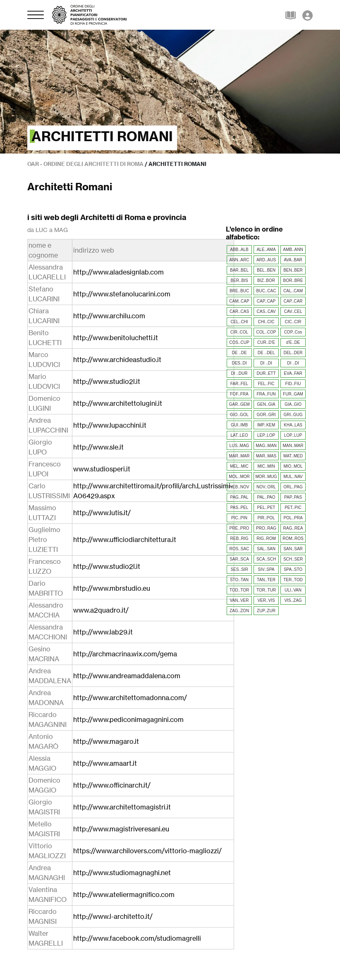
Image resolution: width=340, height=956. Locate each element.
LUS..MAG (239, 445)
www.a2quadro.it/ (101, 610)
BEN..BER (293, 270)
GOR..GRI (265, 414)
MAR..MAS (266, 456)
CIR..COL (239, 332)
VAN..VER (239, 600)
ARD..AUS (266, 260)
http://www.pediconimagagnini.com (128, 719)
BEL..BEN (266, 270)
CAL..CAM (293, 291)
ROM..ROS (293, 538)
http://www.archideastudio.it (117, 359)
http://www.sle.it (98, 447)
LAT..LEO (239, 435)
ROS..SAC (239, 549)
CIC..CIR (293, 321)
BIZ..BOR (266, 280)
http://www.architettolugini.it (117, 403)
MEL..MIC (239, 466)
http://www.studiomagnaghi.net (122, 872)
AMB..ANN (293, 249)
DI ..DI (266, 363)
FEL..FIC (266, 383)
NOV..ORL (266, 487)
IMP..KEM (266, 425)
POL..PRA (292, 518)
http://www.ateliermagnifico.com (124, 894)
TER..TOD (292, 579)
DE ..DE (239, 352)
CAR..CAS (239, 311)
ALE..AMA (265, 249)
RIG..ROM (266, 538)
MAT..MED (293, 456)
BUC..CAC (266, 291)
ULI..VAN (293, 590)
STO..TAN (239, 579)
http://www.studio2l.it (106, 381)
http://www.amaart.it (105, 763)
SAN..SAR (293, 549)
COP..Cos (293, 332)
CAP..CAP (266, 301)
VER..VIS (266, 600)
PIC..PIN (239, 518)
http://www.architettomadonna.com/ (130, 697)
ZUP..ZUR (266, 610)
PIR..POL (266, 518)
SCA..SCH (266, 559)
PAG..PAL (239, 497)
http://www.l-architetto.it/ (113, 916)
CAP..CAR (293, 301)
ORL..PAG (293, 487)
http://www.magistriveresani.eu (121, 829)
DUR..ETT (265, 373)
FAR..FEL (239, 383)
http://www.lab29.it (103, 632)
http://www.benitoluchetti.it (115, 338)
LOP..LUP (293, 435)
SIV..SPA (266, 569)
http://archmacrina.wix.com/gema (125, 654)
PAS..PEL (239, 507)
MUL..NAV (293, 476)
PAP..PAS (293, 497)
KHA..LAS (293, 425)
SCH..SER (293, 559)
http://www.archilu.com (109, 316)
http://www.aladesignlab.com (118, 272)
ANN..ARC (239, 260)
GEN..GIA (266, 404)
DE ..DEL (266, 352)
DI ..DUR (239, 373)
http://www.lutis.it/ (102, 513)
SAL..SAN (266, 549)
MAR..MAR (239, 456)
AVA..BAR (293, 260)
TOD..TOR (239, 590)
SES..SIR (239, 569)
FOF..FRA (239, 394)
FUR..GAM (293, 394)
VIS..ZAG (293, 600)
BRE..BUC (239, 291)
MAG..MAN (266, 445)
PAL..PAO (266, 497)
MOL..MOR (239, 476)
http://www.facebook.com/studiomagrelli (137, 938)
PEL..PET (266, 507)
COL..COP (266, 332)
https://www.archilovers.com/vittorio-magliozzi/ (147, 851)
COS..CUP (239, 342)
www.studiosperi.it (101, 469)
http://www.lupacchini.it (109, 425)
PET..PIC (293, 507)
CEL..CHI (239, 321)
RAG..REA (293, 528)
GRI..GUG (292, 414)
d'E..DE (293, 342)
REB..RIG (239, 538)
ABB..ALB (239, 249)
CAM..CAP (239, 301)
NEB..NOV (239, 487)
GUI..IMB (239, 425)
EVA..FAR (293, 373)
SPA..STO (293, 569)
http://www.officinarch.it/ (112, 785)
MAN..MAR (293, 445)
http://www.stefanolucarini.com (121, 294)
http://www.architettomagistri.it (122, 807)
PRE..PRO (239, 528)
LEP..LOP (266, 435)
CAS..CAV (266, 311)
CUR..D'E (266, 342)
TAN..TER (266, 579)
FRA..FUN (265, 394)
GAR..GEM (239, 404)
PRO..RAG (266, 528)
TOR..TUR (266, 590)
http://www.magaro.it (106, 741)
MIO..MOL (292, 466)
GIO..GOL (239, 414)
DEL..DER (292, 352)
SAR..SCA (239, 559)
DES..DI (239, 363)
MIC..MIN (266, 466)
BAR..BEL (239, 270)
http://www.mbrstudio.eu (111, 588)
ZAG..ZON (239, 610)
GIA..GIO (293, 404)
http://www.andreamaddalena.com (126, 676)
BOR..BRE (293, 280)
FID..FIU (293, 383)
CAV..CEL (293, 311)
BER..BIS (239, 280)
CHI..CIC (266, 321)
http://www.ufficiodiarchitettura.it (124, 539)
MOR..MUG (266, 476)
